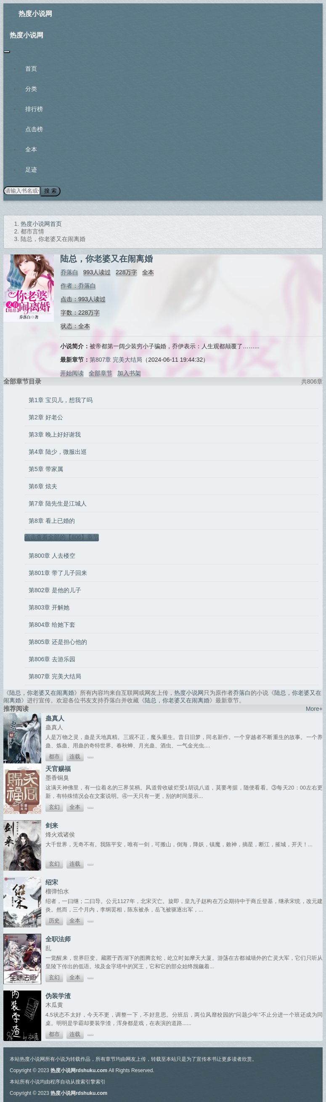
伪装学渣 (58, 995)
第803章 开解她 (49, 607)
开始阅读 (72, 372)
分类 (31, 88)
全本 (31, 149)
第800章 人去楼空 (52, 555)
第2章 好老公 (46, 416)
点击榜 (34, 129)
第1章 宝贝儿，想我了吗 (61, 399)
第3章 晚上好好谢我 (55, 434)
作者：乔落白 (77, 285)
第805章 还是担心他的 (58, 641)
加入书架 (129, 372)
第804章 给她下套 (52, 624)
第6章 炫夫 (43, 485)
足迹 (31, 169)
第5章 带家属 (46, 468)
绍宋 (51, 881)
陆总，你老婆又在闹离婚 (41, 692)
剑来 (51, 825)
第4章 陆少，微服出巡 (58, 451)
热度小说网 (35, 13)
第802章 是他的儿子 (55, 589)
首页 (31, 68)
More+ (314, 708)
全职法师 (58, 938)
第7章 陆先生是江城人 (58, 503)
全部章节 (100, 372)
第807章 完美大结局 (116, 359)
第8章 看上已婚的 (52, 520)
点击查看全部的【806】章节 (61, 536)
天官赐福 (58, 768)
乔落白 (69, 271)
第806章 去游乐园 (52, 658)
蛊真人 (54, 717)
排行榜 (34, 109)
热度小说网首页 (41, 223)
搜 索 (50, 191)
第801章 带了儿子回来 (58, 572)
